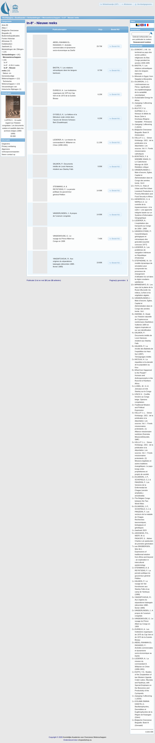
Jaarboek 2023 (141, 530)
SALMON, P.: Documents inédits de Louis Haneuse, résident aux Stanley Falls (63, 166)
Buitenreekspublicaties (11, 36)
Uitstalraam (6, 93)
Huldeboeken (7, 44)
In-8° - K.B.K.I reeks (11, 65)
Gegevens (6, 144)
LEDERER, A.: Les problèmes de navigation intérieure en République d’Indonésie (143, 252)
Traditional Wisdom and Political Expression (142, 407)
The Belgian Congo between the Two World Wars (142, 501)
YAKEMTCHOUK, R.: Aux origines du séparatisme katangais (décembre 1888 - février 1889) (144, 602)
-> (9, 55)
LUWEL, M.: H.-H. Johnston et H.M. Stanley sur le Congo (143, 388)
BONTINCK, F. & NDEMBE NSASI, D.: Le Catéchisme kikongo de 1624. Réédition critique (143, 161)
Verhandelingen (33, 18)
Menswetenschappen (51, 18)
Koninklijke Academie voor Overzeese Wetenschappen (84, 737)
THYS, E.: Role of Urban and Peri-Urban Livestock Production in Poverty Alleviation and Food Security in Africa (144, 191)
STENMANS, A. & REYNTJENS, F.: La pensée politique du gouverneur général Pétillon (143, 573)
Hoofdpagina (7, 18)
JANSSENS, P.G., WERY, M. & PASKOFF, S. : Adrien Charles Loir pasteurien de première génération (144, 538)
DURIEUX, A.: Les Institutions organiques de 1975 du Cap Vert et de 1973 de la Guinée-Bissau (144, 634)
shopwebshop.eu (85, 740)
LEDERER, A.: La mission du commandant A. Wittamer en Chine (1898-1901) (64, 142)
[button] (109, 4)
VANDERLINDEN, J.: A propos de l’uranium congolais (144, 613)
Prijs (100, 29)
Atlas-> (4, 28)
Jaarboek (5, 46)
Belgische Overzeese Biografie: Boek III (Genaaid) (143, 722)
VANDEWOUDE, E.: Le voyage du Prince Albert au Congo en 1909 (63, 238)
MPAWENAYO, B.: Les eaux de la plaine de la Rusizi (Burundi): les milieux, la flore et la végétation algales (144, 290)
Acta (3, 25)
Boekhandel (20, 18)
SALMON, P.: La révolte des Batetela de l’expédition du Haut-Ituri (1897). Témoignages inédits (144, 351)
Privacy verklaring (9, 146)
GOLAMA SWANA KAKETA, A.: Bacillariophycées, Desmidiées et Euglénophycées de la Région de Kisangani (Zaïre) (143, 709)
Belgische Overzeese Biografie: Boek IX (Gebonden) (143, 132)
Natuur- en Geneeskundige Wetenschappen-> (9, 75)
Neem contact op (8, 154)
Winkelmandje (136, 46)
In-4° (5, 62)
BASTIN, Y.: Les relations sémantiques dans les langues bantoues (65, 70)
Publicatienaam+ (60, 29)
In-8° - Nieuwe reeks (70, 18)
